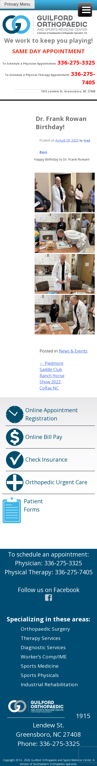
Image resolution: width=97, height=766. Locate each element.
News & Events (73, 351)
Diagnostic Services (43, 647)
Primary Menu (17, 4)
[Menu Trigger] (85, 10)
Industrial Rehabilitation (49, 684)
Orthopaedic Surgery (45, 629)
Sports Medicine (40, 666)
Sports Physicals (40, 675)
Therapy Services (41, 638)
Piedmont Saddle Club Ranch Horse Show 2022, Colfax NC (52, 375)
